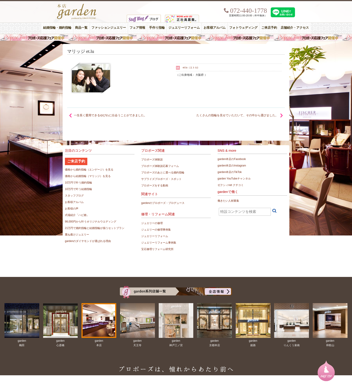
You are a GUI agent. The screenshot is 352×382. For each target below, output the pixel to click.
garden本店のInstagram (232, 165)
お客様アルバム (215, 27)
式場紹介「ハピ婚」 (77, 215)
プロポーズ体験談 (152, 159)
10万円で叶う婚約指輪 (78, 182)
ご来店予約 (269, 27)
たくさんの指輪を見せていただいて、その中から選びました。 (237, 115)
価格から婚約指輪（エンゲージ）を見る (89, 169)
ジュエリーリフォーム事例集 (158, 242)
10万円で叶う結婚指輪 (78, 189)
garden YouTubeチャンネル (234, 178)
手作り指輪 (157, 27)
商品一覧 (81, 27)
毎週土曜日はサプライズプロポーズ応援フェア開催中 (176, 37)
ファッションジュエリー (108, 27)
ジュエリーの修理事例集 (156, 229)
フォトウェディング (243, 27)
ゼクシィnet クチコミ (231, 185)
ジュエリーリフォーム (184, 27)
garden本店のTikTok (230, 172)
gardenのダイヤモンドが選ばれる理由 (88, 241)
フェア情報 (137, 27)
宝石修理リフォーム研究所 (157, 249)
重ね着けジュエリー (77, 234)
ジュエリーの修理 (152, 223)
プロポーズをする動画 (154, 185)
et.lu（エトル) (190, 67)
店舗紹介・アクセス (295, 27)
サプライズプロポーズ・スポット (161, 179)
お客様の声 (71, 208)
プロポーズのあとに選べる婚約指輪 (162, 172)
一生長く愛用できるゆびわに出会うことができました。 (110, 115)
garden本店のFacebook (232, 159)
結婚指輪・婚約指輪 (57, 27)
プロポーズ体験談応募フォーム (160, 166)
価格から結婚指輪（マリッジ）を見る (88, 176)
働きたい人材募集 (228, 200)
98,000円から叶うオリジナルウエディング (90, 221)
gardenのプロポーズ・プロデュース (163, 203)
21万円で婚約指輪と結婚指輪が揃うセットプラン (94, 228)
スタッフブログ (74, 195)
